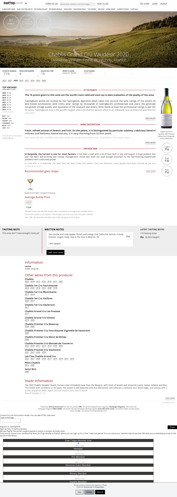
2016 (32, 80)
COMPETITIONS (123, 9)
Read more (150, 118)
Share (172, 428)
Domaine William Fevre (71, 60)
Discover (68, 9)
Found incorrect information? (12, 137)
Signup (163, 3)
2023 (27, 281)
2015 (49, 281)
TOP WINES (91, 9)
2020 (16, 80)
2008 (49, 288)
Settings (89, 492)
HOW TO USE (102, 3)
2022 (4, 80)
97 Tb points (90, 90)
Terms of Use (88, 487)
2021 (10, 80)
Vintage (101, 9)
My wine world (55, 9)
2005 (44, 80)
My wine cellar (40, 9)
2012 (55, 281)
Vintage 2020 (90, 148)
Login (155, 3)
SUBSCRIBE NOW (8, 9)
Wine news (110, 9)
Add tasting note (25, 9)
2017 (27, 80)
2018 (32, 281)
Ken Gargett (154, 237)
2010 (38, 80)
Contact (134, 9)
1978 (55, 288)
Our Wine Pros (79, 9)
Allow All (100, 492)
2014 (32, 294)
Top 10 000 (144, 3)
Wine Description (90, 124)
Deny (79, 492)
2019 (21, 80)
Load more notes (55, 252)
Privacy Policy (99, 487)
